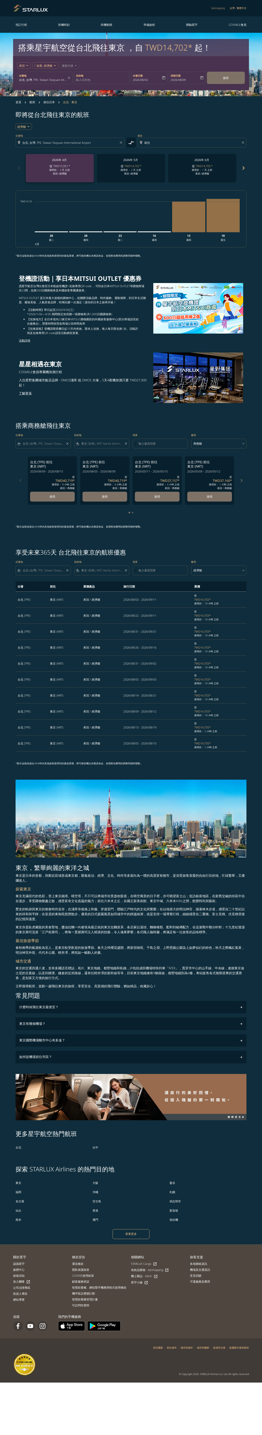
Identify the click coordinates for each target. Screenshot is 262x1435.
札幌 (172, 1192)
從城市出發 (219, 1347)
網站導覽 (19, 1299)
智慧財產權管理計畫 (85, 1299)
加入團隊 (21, 1282)
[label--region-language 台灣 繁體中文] (238, 8)
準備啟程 (149, 25)
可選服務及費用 (200, 1281)
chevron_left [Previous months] (19, 168)
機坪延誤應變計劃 (83, 1293)
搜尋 (226, 78)
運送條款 (78, 1264)
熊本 (18, 1220)
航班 (32, 102)
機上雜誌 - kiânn (144, 1276)
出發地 (22, 75)
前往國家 (158, 1347)
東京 (18, 1183)
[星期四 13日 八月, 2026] (188, 217)
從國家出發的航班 (239, 1347)
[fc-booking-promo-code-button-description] (67, 65)
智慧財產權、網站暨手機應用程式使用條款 (99, 1287)
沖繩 (95, 1192)
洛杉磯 (173, 1220)
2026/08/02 (140, 80)
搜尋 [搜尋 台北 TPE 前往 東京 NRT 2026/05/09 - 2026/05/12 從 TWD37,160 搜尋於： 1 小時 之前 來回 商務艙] (209, 496)
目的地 (79, 75)
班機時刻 (64, 25)
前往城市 (172, 1347)
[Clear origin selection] (121, 142)
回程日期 (176, 75)
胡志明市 (175, 1201)
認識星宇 (19, 1264)
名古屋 (20, 1201)
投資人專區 (20, 1294)
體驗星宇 (192, 25)
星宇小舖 (139, 1282)
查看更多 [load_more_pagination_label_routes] (131, 1234)
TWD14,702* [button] (168, 47)
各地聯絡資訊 (198, 1264)
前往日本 (49, 102)
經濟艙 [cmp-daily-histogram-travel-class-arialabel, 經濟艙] (21, 127)
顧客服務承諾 (80, 1281)
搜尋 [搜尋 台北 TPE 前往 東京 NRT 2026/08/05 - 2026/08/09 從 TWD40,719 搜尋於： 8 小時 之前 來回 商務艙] (105, 496)
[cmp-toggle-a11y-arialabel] (131, 142)
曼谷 (172, 1183)
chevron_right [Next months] (243, 168)
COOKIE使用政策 (83, 1276)
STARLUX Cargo (144, 1264)
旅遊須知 (19, 1276)
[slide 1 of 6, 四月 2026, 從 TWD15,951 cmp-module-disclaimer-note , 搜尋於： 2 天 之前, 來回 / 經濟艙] (60, 168)
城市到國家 (203, 1347)
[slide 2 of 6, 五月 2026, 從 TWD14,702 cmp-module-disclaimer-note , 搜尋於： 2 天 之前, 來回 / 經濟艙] (131, 168)
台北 (18, 1147)
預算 (135, 435)
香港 (95, 1210)
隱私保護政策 (80, 1270)
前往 (140, 135)
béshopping (218, 8)
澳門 (95, 1220)
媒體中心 (19, 1270)
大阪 (95, 1183)
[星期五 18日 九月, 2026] (223, 215)
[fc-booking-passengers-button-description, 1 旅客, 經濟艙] (43, 65)
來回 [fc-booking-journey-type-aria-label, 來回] (22, 66)
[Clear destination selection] (243, 142)
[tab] (129, 512)
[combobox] (43, 80)
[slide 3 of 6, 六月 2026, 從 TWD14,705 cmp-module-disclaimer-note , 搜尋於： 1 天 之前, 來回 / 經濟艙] (202, 168)
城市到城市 (187, 1347)
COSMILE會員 (237, 25)
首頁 (18, 102)
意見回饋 (195, 1276)
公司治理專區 (21, 1288)
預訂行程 (21, 25)
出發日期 (138, 75)
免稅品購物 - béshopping (150, 1270)
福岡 (18, 1192)
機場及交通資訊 (200, 1270)
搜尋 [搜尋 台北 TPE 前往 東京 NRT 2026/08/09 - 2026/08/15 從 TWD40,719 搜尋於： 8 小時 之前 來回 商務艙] (52, 496)
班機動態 (106, 25)
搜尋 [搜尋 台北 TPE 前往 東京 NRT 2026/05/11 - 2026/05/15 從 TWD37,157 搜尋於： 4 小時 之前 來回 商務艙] (157, 496)
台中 (95, 1147)
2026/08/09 (178, 80)
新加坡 (173, 1210)
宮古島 (97, 1201)
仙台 (18, 1210)
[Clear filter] (67, 443)
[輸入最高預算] (161, 443)
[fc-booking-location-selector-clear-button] (69, 78)
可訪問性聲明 (80, 1305)
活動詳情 (24, 340)
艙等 (193, 435)
